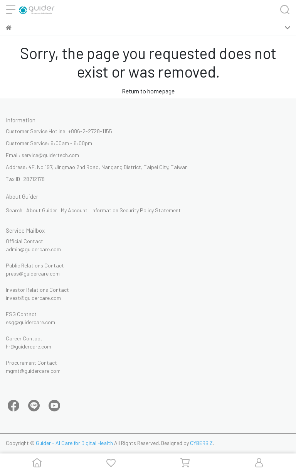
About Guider (41, 210)
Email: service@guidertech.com (42, 155)
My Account (74, 210)
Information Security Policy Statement (136, 210)
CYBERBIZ (201, 443)
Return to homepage (148, 91)
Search (14, 210)
